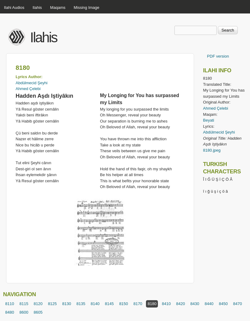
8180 (151, 303)
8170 (137, 303)
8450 (223, 303)
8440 (209, 303)
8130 (66, 303)
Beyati (208, 120)
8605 (38, 312)
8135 (80, 303)
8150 (123, 303)
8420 (180, 303)
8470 (237, 303)
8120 (38, 303)
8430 (194, 303)
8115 (24, 303)
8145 (109, 303)
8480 (9, 312)
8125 (52, 303)
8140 (95, 303)
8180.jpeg (212, 150)
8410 (166, 303)
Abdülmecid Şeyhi (31, 83)
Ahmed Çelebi (28, 88)
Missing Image (86, 7)
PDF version (218, 56)
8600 (24, 312)
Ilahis (37, 7)
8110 (9, 303)
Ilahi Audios (14, 7)
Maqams (57, 7)
